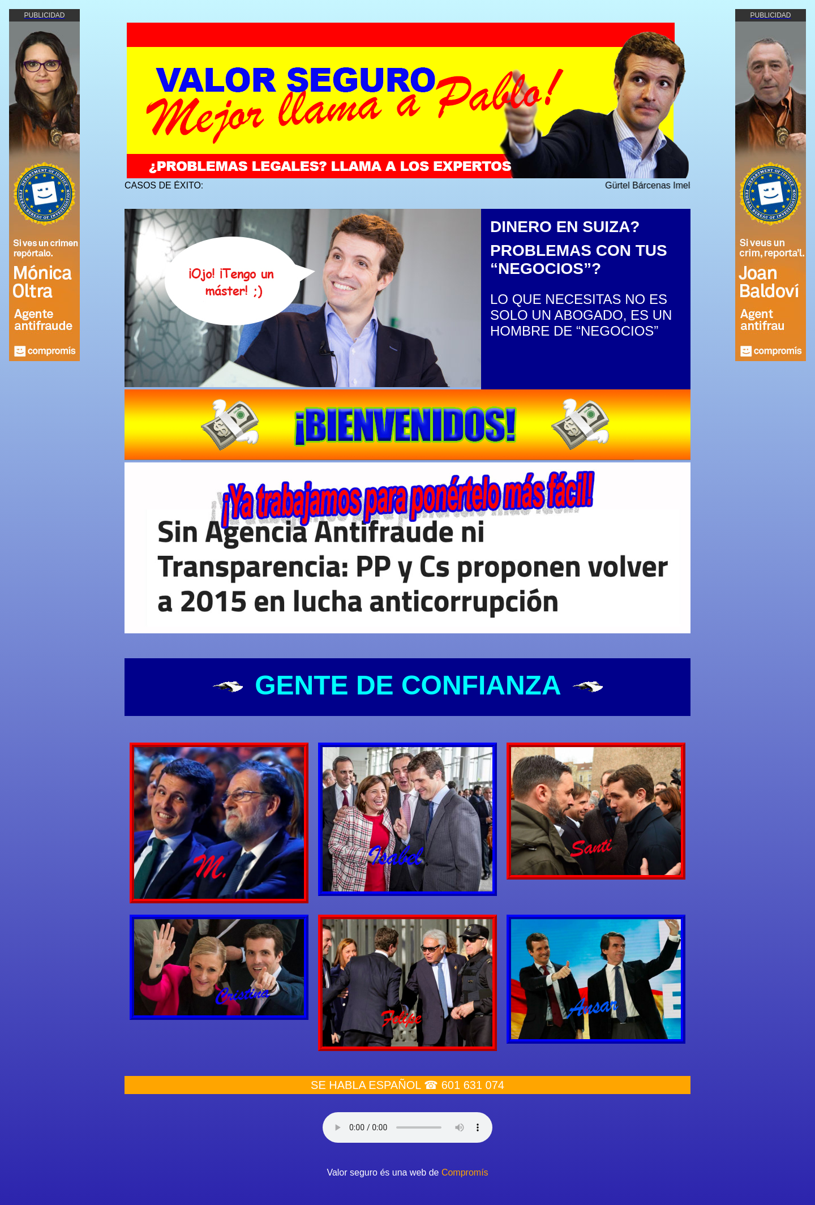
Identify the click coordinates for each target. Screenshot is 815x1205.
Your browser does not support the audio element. (407, 1127)
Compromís (464, 1172)
